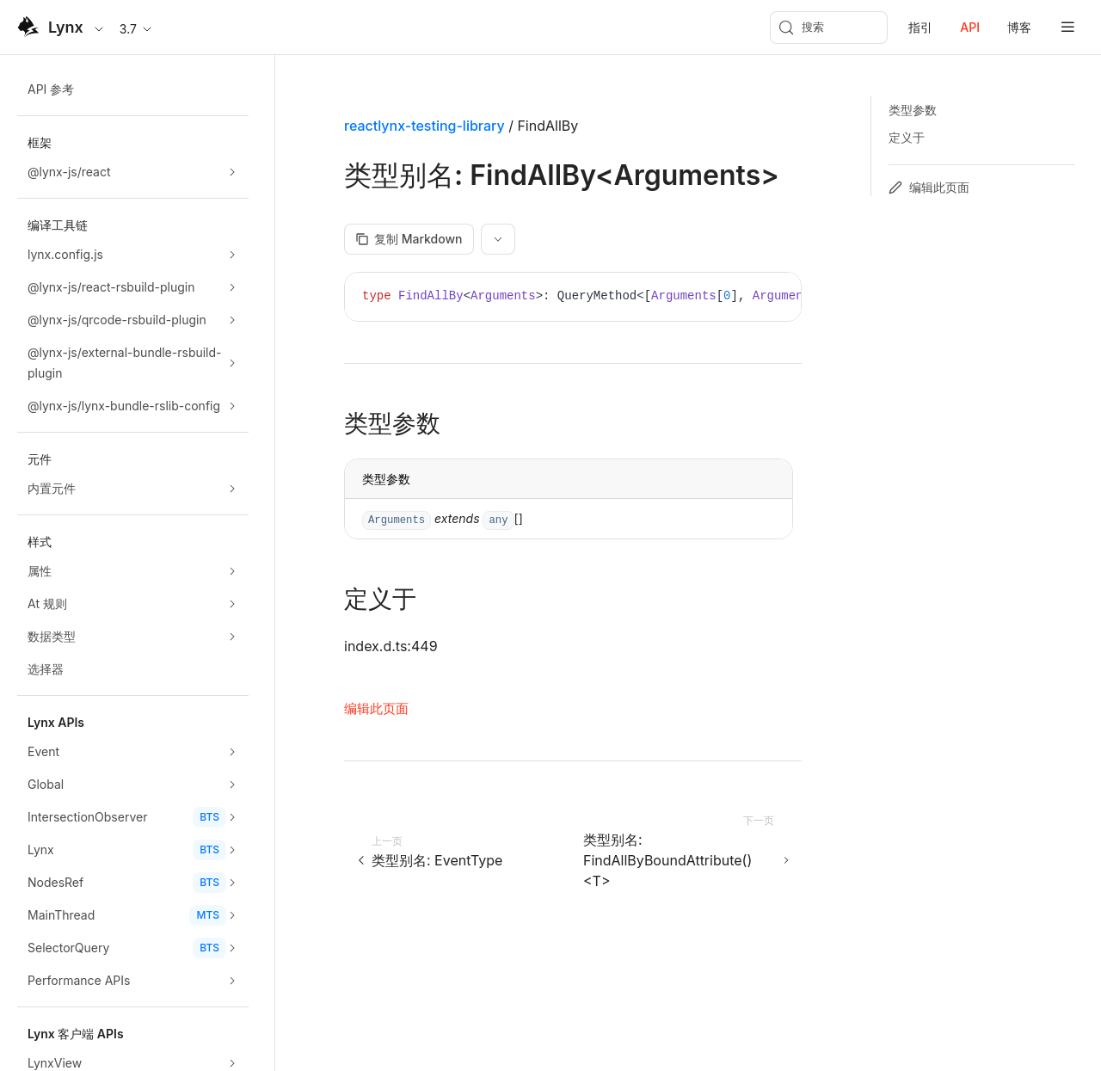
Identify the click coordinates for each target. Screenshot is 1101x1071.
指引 (920, 27)
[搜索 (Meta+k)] (829, 27)
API (970, 27)
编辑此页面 (376, 708)
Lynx (65, 27)
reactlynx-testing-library (424, 125)
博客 (1019, 27)
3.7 (137, 29)
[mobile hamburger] (1068, 27)
